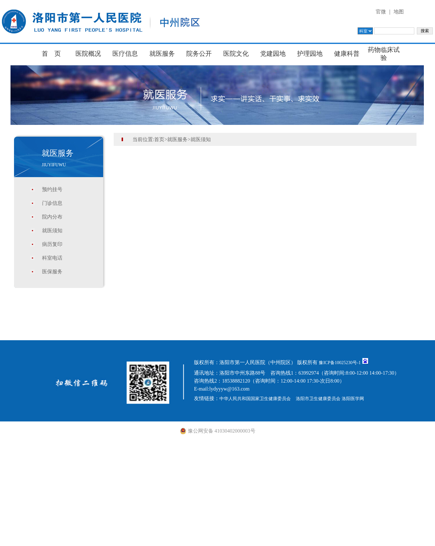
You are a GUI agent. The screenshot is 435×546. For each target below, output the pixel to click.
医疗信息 (125, 53)
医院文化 (236, 53)
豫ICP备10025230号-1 (339, 362)
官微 (381, 11)
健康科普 (347, 53)
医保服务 (52, 271)
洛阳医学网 (353, 398)
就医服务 (162, 53)
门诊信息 (52, 203)
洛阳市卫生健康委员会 (318, 398)
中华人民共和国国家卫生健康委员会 (255, 398)
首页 (159, 139)
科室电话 (52, 258)
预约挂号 (52, 189)
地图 (399, 11)
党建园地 (273, 53)
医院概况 (88, 53)
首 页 (51, 53)
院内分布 (52, 216)
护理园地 (310, 53)
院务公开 (199, 53)
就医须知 (52, 230)
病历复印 (52, 244)
